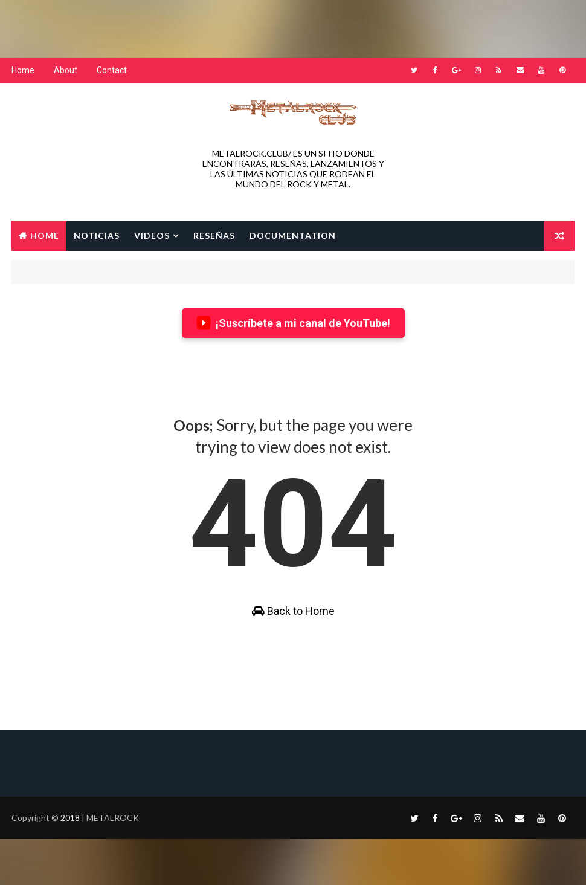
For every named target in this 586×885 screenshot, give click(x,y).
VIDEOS (152, 235)
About (65, 70)
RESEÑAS (214, 235)
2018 (71, 817)
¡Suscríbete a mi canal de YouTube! (293, 323)
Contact (112, 70)
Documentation (293, 235)
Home (22, 70)
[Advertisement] (293, 27)
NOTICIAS (97, 235)
